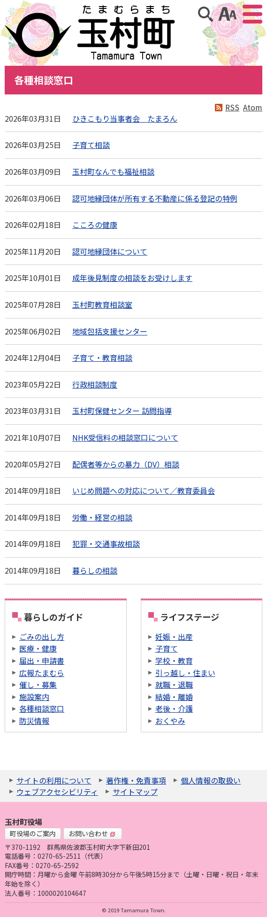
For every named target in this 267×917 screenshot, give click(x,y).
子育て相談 (91, 144)
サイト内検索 (205, 14)
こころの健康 (94, 224)
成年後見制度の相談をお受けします (132, 277)
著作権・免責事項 (136, 780)
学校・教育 (174, 660)
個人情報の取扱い (211, 780)
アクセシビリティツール (227, 14)
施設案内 (34, 696)
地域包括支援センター (109, 331)
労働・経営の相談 (102, 517)
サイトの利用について (54, 780)
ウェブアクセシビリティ (57, 791)
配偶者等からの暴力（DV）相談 (125, 464)
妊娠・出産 (174, 636)
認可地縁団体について (109, 251)
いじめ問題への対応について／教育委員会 (143, 490)
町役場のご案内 (33, 833)
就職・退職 (174, 684)
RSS (232, 107)
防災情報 (34, 720)
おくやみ (170, 720)
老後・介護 (174, 708)
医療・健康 (38, 648)
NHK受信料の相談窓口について (125, 437)
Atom (252, 107)
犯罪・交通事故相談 (106, 543)
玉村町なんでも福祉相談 (113, 171)
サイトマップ (135, 791)
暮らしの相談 (94, 570)
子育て (166, 648)
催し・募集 (38, 684)
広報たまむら (41, 672)
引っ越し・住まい (185, 672)
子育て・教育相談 (102, 357)
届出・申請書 (41, 660)
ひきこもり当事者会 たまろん (124, 118)
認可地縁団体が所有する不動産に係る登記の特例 (154, 198)
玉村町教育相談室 (102, 304)
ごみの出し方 (41, 636)
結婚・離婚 (174, 696)
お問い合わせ (92, 833)
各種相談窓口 (41, 708)
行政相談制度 (94, 384)
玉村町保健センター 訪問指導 (122, 410)
